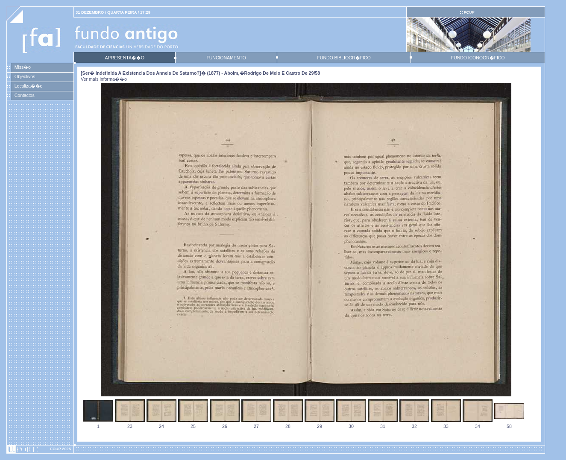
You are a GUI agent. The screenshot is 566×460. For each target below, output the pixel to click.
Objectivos (25, 76)
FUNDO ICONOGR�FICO (478, 57)
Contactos (25, 95)
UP (468, 12)
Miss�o (23, 67)
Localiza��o (29, 85)
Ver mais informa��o (104, 79)
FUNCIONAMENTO (226, 57)
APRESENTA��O (124, 57)
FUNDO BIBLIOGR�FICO (343, 57)
